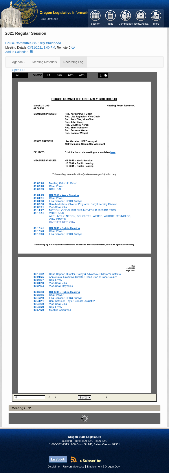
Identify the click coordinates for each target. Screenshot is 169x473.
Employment (94, 466)
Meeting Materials (44, 62)
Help (42, 19)
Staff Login (52, 19)
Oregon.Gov (112, 466)
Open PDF (19, 70)
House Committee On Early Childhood (33, 43)
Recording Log (73, 62)
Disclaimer (54, 466)
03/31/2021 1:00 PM (41, 47)
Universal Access (73, 466)
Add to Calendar (19, 52)
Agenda (19, 62)
